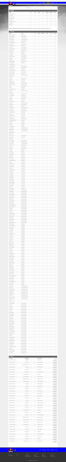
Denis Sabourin (11, 321)
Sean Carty (11, 306)
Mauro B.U (11, 168)
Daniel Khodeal (11, 140)
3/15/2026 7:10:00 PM (12, 364)
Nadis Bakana (11, 50)
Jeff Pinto (10, 186)
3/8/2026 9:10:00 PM (12, 369)
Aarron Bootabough (12, 120)
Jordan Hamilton (12, 214)
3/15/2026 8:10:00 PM (12, 362)
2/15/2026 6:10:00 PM (12, 398)
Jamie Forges (11, 318)
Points (55, 12)
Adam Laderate (11, 110)
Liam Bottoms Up (12, 169)
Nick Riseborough (12, 45)
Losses (39, 12)
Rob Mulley (11, 151)
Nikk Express (11, 104)
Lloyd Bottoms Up (12, 70)
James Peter (11, 210)
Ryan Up (10, 146)
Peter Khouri (11, 286)
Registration (44, 449)
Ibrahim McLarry (12, 219)
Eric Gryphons (11, 152)
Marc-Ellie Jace (11, 272)
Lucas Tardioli (11, 95)
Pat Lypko (10, 149)
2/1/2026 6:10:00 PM (12, 407)
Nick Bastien (11, 185)
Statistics (48, 449)
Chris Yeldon (11, 236)
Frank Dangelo (11, 154)
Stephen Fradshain (12, 42)
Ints (51, 33)
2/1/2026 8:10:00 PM (12, 405)
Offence (47, 12)
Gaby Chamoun (11, 242)
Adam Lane (11, 98)
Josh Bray (10, 58)
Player (10, 33)
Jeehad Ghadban (11, 253)
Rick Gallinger (11, 349)
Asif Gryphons (11, 278)
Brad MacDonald (12, 48)
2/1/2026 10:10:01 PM (12, 400)
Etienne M (10, 134)
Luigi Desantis (11, 143)
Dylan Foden (11, 121)
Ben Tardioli (11, 171)
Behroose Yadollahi (12, 275)
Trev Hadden (11, 67)
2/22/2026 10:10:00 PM (12, 381)
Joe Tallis (10, 78)
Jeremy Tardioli (11, 182)
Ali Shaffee (11, 47)
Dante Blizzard (11, 332)
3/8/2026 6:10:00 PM (12, 374)
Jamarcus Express (12, 56)
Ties (43, 12)
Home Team (27, 358)
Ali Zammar (11, 148)
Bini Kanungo (11, 137)
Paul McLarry (11, 216)
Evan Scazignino (11, 64)
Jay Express (11, 208)
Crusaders (11, 23)
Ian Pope (10, 87)
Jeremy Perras (11, 129)
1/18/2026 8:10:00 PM (12, 417)
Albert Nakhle (11, 315)
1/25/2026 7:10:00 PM (12, 412)
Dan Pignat (11, 109)
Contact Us (52, 449)
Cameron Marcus (12, 115)
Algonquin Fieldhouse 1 (55, 386)
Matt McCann (11, 165)
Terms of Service (52, 456)
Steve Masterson (12, 337)
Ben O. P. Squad (11, 135)
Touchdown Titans (12, 21)
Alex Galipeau (11, 255)
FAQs (17, 455)
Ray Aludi (10, 211)
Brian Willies (11, 329)
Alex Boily (10, 264)
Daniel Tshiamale (12, 118)
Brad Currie (11, 244)
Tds (35, 33)
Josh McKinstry (11, 290)
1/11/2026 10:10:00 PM (12, 424)
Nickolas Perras (11, 107)
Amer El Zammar (11, 36)
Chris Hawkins (11, 259)
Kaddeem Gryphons (12, 281)
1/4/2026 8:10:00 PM (12, 438)
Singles (39, 33)
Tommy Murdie (11, 62)
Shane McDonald (12, 233)
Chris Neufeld (11, 343)
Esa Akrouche (11, 179)
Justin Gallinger (12, 351)
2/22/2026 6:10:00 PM (12, 386)
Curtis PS (10, 335)
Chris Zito (10, 309)
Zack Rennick (11, 228)
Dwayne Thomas (11, 194)
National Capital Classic (28, 456)
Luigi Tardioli (11, 174)
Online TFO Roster (44, 456)
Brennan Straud (12, 75)
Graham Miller (11, 245)
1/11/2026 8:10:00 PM (12, 429)
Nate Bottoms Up (12, 112)
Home (40, 449)
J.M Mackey (11, 106)
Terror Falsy (11, 334)
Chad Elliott (11, 317)
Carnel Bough (11, 197)
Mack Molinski (11, 180)
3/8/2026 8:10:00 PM (12, 371)
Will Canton (11, 53)
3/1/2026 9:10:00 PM (12, 376)
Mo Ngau (10, 231)
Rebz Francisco (11, 188)
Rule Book (43, 455)
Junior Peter (11, 199)
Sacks (47, 33)
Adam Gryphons (11, 270)
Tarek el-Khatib (11, 101)
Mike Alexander (11, 303)
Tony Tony (11, 124)
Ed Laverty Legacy (10, 455)
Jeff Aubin (10, 103)
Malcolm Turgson (12, 34)
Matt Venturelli (12, 247)
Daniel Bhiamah (11, 213)
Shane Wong (11, 261)
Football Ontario (27, 455)
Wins (35, 12)
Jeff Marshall (11, 312)
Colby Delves (11, 273)
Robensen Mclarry (12, 222)
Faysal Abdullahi (12, 340)
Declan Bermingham (12, 205)
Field (56, 358)
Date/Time (11, 358)
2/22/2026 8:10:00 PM (12, 383)
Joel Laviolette (11, 258)
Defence (51, 12)
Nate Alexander (11, 323)
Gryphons (10, 24)
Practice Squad (11, 18)
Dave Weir (10, 241)
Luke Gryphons (11, 126)
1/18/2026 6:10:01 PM (12, 419)
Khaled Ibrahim (11, 196)
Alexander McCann (12, 160)
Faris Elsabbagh (11, 326)
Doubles (43, 33)
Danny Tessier (11, 227)
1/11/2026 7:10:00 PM (12, 431)
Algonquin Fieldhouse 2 (55, 360)
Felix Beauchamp (12, 289)
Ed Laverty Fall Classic (36, 456)
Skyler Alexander (12, 331)
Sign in (9, 0)
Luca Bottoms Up (12, 73)
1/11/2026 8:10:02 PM (12, 426)
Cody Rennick (11, 230)
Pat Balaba (11, 284)
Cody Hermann (11, 224)
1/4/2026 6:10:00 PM (12, 441)
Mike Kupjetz (11, 59)
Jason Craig (11, 44)
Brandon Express (12, 84)
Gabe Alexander (11, 72)
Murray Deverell (12, 262)
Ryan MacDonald (12, 61)
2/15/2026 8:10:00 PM (12, 395)
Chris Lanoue (11, 320)
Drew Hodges (11, 81)
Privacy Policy (52, 455)
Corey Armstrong (12, 225)
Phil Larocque (11, 93)
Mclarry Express (24, 36)
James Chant (11, 157)
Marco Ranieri (11, 177)
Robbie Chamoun (12, 256)
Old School (11, 15)
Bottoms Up (11, 20)
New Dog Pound (23, 44)
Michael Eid (11, 287)
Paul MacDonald (12, 183)
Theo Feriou (11, 250)
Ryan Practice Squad (12, 346)
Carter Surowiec (12, 298)
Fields (56, 449)
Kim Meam (10, 123)
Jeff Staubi (11, 90)
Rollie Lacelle (11, 202)
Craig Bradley (11, 191)
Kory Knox (11, 295)
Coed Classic (35, 455)
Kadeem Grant (11, 338)
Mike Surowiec (11, 39)
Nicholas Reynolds (12, 89)
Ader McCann (11, 166)
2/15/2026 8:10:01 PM (12, 393)
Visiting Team (39, 358)
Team (10, 12)
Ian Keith (10, 304)
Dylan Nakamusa (12, 276)
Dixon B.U (10, 79)
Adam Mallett (11, 163)
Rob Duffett (11, 155)
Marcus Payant (11, 293)
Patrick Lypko (11, 239)
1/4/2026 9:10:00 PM (12, 436)
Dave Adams (11, 307)
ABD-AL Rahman (11, 200)
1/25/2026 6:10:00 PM (12, 414)
